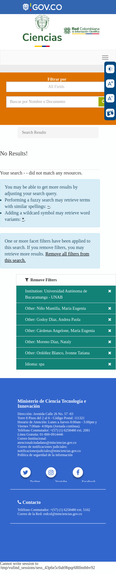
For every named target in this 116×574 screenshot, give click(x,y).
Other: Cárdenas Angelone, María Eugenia (68, 331)
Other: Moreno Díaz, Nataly (68, 342)
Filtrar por (57, 79)
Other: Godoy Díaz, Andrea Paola (68, 319)
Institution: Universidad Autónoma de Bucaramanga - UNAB (68, 293)
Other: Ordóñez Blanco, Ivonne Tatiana (68, 353)
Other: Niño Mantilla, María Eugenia (68, 308)
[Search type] (58, 87)
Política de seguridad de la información (45, 455)
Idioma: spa (68, 364)
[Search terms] (48, 102)
